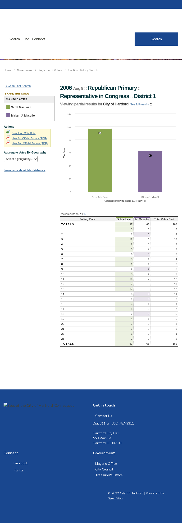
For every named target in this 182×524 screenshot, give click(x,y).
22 (62, 333)
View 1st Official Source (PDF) (26, 138)
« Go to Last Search (18, 86)
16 (62, 304)
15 (62, 299)
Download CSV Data (21, 133)
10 (62, 274)
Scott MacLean (21, 107)
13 (62, 289)
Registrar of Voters (50, 70)
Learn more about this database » (24, 170)
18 (62, 313)
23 (62, 338)
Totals (67, 224)
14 (62, 294)
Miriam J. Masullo (23, 115)
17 (62, 308)
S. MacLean (121, 219)
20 (62, 323)
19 (62, 318)
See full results (139, 104)
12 (62, 284)
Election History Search (83, 70)
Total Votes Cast (163, 219)
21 (62, 328)
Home (7, 70)
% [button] (84, 213)
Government (25, 70)
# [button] (80, 213)
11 (62, 279)
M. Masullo (139, 219)
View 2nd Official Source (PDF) (27, 143)
